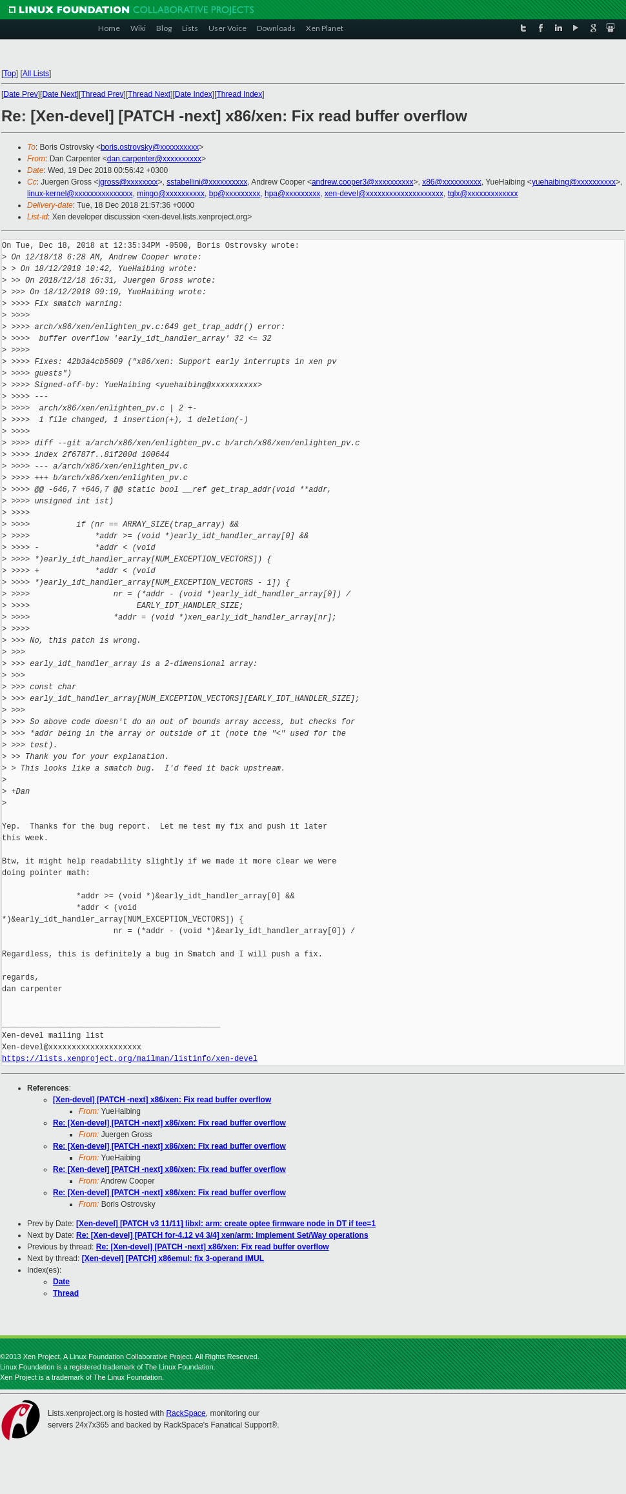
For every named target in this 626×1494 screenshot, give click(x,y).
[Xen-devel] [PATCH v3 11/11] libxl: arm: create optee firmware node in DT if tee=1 (226, 1223)
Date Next (59, 94)
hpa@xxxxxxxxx (292, 193)
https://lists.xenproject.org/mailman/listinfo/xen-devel (129, 1058)
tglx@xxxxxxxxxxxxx (483, 193)
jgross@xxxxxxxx (127, 182)
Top (9, 73)
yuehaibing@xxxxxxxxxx (574, 182)
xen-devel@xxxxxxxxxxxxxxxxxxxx (384, 193)
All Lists (36, 73)
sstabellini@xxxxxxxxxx (207, 182)
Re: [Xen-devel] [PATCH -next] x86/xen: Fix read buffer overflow (169, 1122)
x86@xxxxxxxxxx (451, 182)
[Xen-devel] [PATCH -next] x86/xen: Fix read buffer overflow (162, 1099)
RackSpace (185, 1413)
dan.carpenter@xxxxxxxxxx (154, 158)
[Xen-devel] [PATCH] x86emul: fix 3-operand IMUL (173, 1258)
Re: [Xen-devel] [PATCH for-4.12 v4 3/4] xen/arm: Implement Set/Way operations (222, 1235)
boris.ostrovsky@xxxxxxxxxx (150, 147)
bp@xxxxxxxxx (235, 193)
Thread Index (240, 94)
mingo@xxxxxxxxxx (171, 193)
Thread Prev (102, 94)
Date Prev (20, 94)
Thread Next (149, 94)
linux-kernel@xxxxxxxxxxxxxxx (80, 193)
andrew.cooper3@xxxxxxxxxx (363, 182)
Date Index (193, 94)
